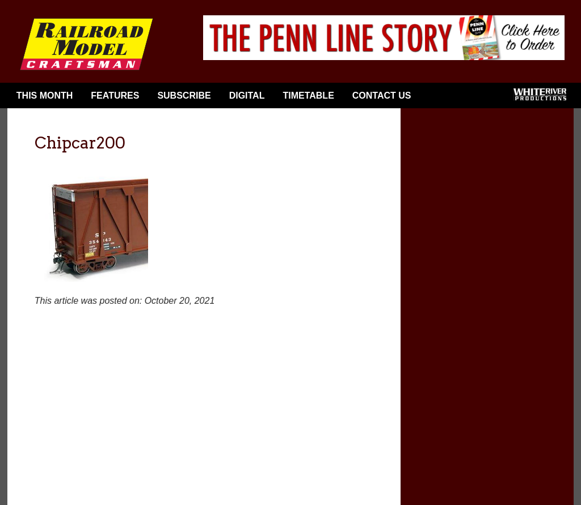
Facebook (439, 98)
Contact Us (381, 95)
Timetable (308, 95)
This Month (44, 95)
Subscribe (183, 95)
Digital (247, 95)
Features (115, 95)
